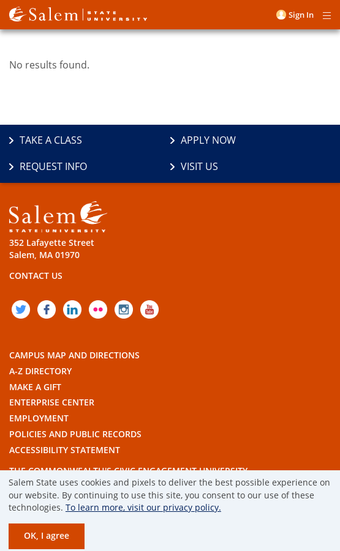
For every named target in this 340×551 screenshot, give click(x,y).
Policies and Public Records (75, 434)
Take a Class (51, 140)
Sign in (301, 14)
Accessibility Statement (64, 450)
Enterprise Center (51, 402)
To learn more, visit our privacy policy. (143, 507)
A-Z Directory (40, 371)
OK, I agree (46, 535)
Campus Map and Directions (74, 355)
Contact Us (35, 275)
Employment (39, 418)
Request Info (53, 166)
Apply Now (208, 140)
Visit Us (199, 166)
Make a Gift (35, 387)
